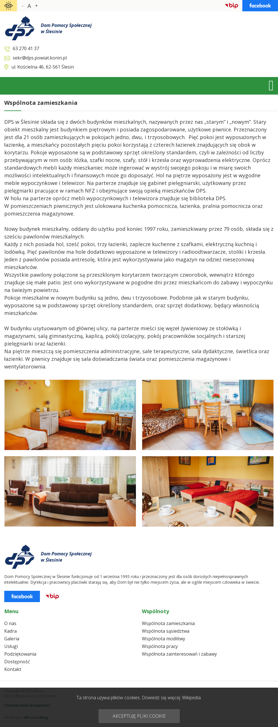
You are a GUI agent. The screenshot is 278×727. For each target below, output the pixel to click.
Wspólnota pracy (160, 646)
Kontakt (12, 669)
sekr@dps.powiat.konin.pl (40, 58)
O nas (10, 623)
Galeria (11, 639)
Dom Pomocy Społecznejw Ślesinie (66, 28)
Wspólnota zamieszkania (168, 623)
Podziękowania (20, 654)
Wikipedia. (192, 697)
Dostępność (17, 661)
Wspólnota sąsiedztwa (165, 631)
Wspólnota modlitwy (163, 639)
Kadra (10, 631)
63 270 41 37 (26, 48)
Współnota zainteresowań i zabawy (179, 654)
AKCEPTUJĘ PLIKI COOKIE (139, 716)
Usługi (11, 646)
